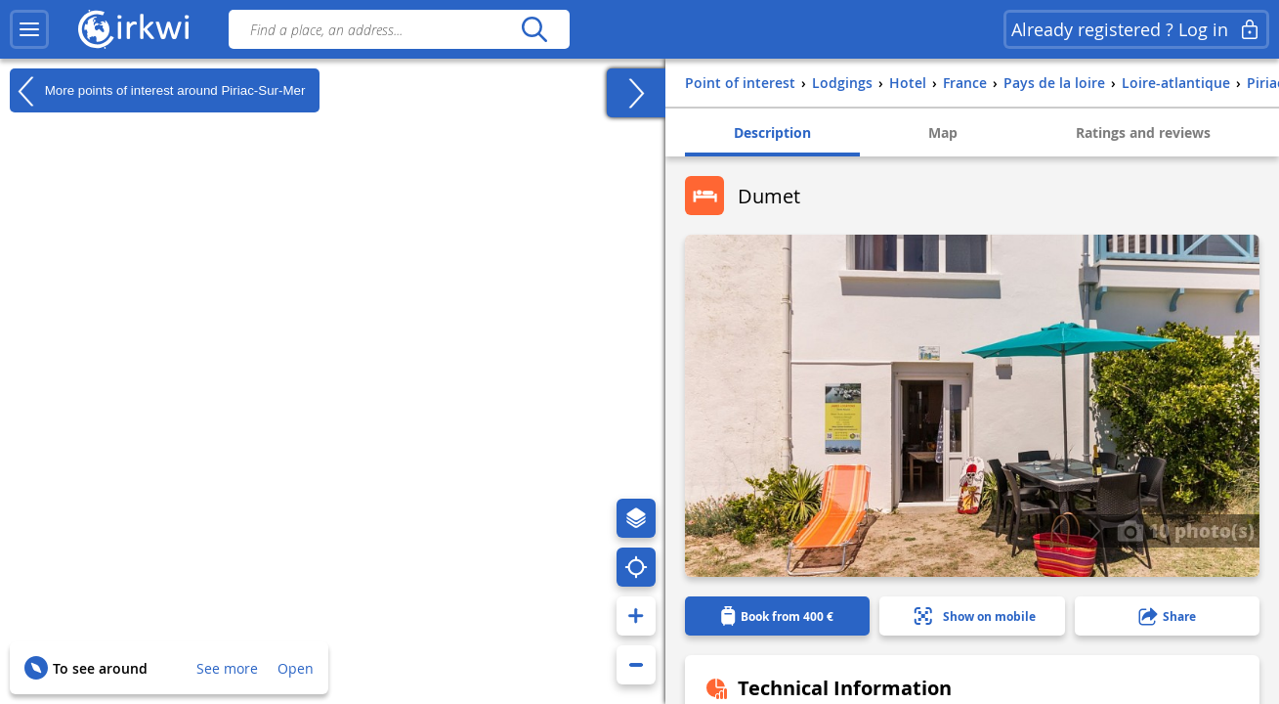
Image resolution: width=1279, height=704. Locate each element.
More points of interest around (157, 91)
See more (227, 668)
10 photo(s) (1186, 530)
